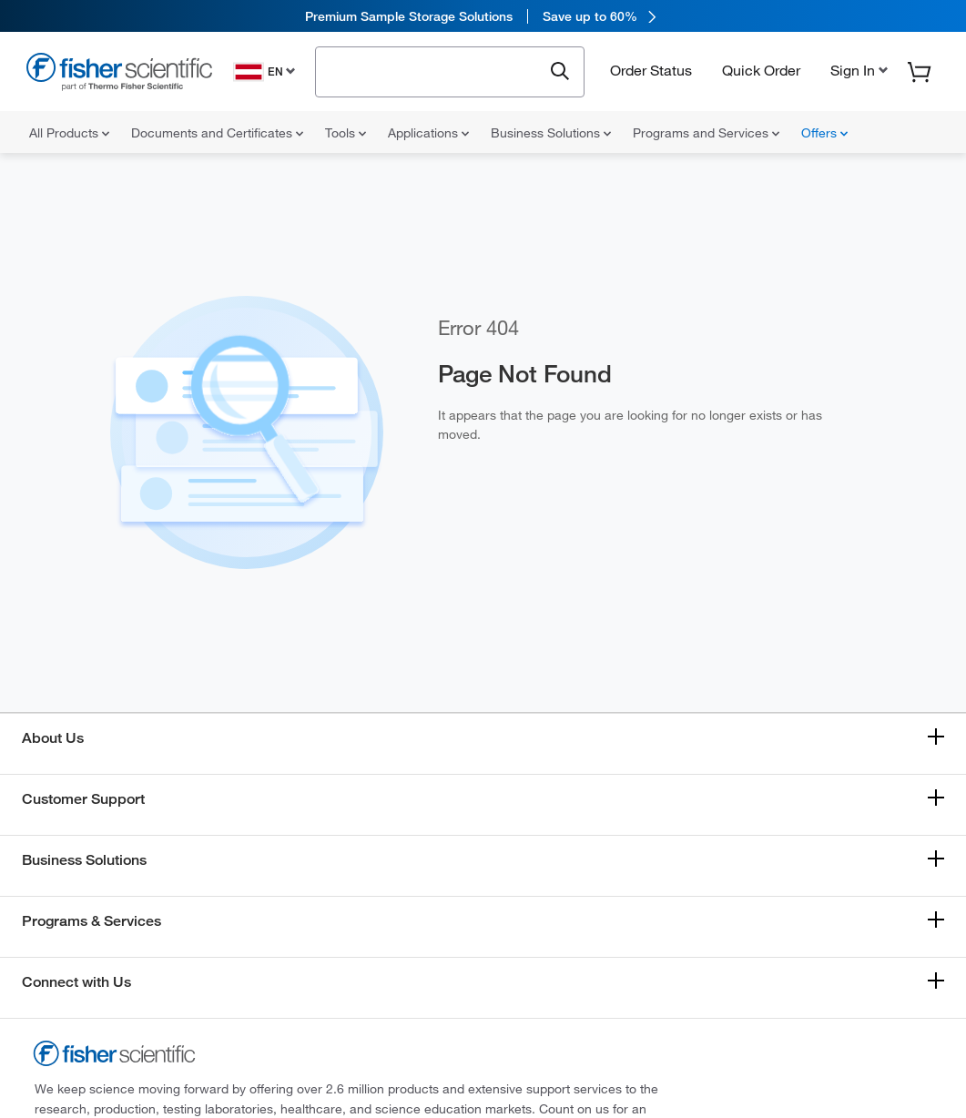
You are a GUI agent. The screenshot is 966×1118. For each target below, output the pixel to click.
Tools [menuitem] (345, 133)
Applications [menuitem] (428, 133)
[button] (857, 70)
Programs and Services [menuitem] (706, 133)
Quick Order (761, 70)
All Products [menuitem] (69, 133)
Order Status (651, 70)
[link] (483, 16)
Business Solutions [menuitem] (551, 133)
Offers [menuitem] (824, 133)
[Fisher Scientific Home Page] (119, 74)
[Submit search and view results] (560, 71)
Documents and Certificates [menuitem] (217, 133)
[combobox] (434, 70)
